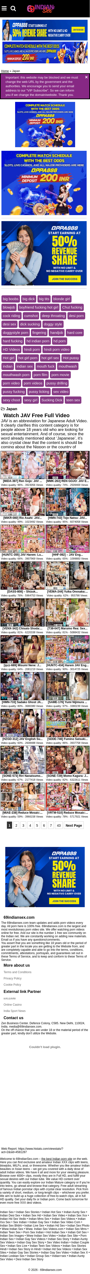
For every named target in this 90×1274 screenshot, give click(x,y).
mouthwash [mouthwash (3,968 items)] (68, 366)
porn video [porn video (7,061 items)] (11, 383)
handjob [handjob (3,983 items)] (56, 332)
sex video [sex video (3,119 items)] (60, 391)
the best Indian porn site (57, 1159)
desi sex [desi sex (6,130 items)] (9, 324)
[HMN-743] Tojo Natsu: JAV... (67, 518)
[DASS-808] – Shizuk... (22, 591)
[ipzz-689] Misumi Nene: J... (22, 665)
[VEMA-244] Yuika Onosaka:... (67, 591)
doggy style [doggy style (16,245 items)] (53, 324)
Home (5, 71)
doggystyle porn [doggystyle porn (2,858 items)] (15, 332)
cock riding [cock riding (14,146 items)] (11, 316)
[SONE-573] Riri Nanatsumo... (22, 776)
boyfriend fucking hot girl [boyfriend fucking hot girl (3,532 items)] (38, 307)
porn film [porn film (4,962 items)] (41, 375)
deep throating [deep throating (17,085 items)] (53, 316)
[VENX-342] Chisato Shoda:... (22, 628)
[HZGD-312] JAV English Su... (22, 739)
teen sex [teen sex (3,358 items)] (73, 400)
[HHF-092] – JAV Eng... (67, 554)
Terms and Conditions (17, 972)
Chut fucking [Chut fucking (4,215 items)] (72, 307)
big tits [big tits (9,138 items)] (44, 299)
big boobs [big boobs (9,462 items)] (10, 299)
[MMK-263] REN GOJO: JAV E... (67, 481)
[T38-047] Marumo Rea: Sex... (68, 628)
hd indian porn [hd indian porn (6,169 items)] (38, 341)
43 (59, 825)
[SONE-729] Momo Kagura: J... (67, 776)
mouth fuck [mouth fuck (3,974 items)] (45, 366)
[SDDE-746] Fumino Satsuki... (67, 739)
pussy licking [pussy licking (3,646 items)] (39, 391)
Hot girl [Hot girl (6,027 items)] (8, 358)
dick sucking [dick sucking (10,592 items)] (30, 324)
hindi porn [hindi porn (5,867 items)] (32, 349)
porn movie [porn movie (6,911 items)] (60, 375)
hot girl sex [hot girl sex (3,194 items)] (50, 358)
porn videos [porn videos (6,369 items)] (33, 383)
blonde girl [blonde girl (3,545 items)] (61, 299)
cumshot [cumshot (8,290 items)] (31, 316)
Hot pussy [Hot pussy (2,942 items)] (71, 358)
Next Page (74, 825)
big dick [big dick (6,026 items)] (29, 299)
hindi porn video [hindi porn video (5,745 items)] (56, 349)
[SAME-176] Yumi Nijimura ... (67, 702)
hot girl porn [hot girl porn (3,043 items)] (27, 358)
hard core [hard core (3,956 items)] (74, 332)
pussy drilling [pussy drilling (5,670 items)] (57, 383)
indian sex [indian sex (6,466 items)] (25, 366)
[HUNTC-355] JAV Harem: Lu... (22, 554)
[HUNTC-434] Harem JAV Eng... (67, 665)
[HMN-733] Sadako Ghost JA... (22, 702)
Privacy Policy (13, 978)
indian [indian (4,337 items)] (7, 366)
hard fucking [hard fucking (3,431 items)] (13, 341)
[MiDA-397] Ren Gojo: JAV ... (22, 481)
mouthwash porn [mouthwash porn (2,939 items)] (16, 375)
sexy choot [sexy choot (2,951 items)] (11, 400)
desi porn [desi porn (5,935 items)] (76, 316)
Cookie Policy (12, 984)
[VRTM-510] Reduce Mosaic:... (67, 812)
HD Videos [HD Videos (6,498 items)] (11, 349)
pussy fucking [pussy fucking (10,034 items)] (14, 391)
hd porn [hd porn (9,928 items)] (60, 341)
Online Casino (13, 1004)
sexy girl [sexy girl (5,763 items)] (30, 400)
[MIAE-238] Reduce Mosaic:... (22, 812)
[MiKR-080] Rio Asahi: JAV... (22, 518)
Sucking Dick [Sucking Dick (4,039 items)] (52, 400)
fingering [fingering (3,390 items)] (39, 332)
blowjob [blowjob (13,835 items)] (9, 307)
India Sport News (14, 1011)
